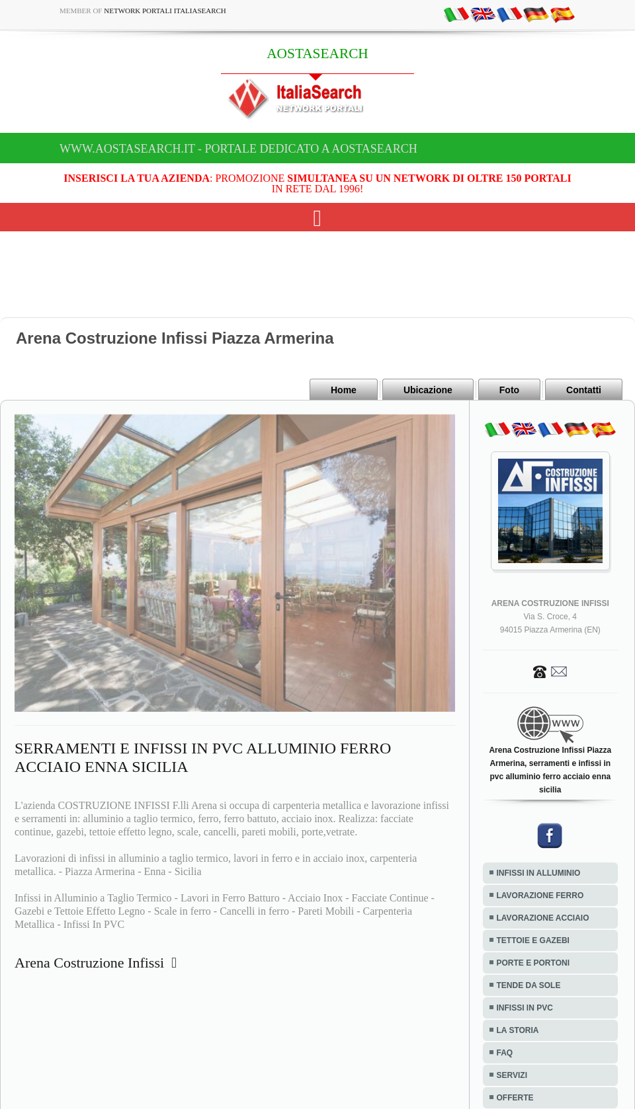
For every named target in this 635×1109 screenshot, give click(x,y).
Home (344, 390)
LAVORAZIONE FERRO (540, 895)
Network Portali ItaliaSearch (165, 11)
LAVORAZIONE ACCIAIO (543, 918)
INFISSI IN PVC (525, 1008)
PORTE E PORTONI (533, 963)
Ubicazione (427, 390)
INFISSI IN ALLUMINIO (539, 873)
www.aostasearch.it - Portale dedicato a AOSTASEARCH (238, 148)
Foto (509, 390)
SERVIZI (512, 1075)
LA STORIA (518, 1030)
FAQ (505, 1052)
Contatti (583, 390)
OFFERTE (515, 1097)
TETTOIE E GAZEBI (533, 940)
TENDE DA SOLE (529, 985)
